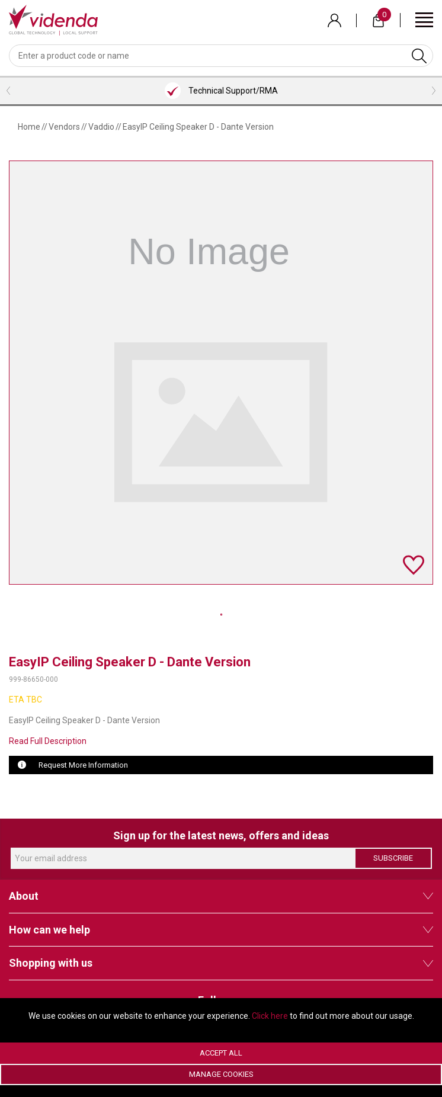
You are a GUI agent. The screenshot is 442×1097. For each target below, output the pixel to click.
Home (29, 126)
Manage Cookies (221, 1074)
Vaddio (101, 126)
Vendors (64, 126)
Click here (270, 1016)
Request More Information (83, 765)
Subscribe (393, 858)
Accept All (221, 1052)
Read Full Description (48, 741)
